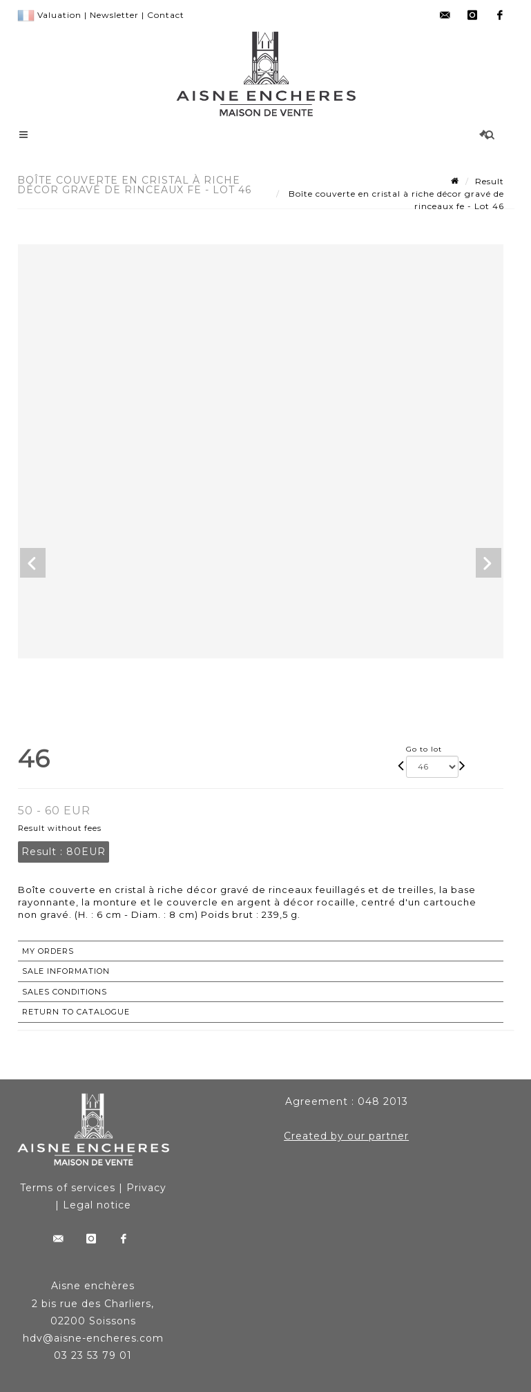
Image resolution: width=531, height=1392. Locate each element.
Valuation (59, 15)
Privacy (146, 1188)
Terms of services (67, 1188)
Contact (165, 15)
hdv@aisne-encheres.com (93, 1338)
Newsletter (114, 15)
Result (489, 181)
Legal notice (97, 1205)
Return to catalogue (76, 1012)
